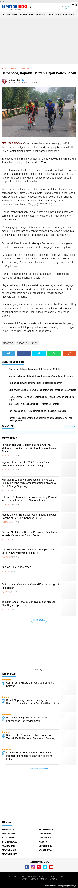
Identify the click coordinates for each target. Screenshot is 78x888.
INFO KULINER (8, 837)
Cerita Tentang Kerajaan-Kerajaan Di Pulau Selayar (30, 684)
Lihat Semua (39, 620)
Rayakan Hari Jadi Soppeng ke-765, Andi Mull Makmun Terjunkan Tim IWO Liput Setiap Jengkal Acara (29, 448)
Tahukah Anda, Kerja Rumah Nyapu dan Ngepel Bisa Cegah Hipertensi (28, 603)
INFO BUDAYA (45, 833)
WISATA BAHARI (9, 850)
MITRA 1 (25, 879)
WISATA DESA (45, 850)
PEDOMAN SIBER (35, 877)
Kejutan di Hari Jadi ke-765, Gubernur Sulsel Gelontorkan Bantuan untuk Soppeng (26, 464)
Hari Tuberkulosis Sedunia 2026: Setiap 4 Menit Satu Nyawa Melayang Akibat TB (28, 551)
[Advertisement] (39, 41)
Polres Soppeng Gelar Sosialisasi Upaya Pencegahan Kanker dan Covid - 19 (28, 719)
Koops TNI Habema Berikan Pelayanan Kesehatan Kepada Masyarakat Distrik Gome (30, 534)
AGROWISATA (68, 15)
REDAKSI (22, 877)
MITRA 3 (43, 879)
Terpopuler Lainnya (39, 769)
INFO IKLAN (11, 877)
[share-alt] (8, 353)
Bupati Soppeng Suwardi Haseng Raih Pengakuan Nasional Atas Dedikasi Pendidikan (32, 702)
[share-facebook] (23, 353)
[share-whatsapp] (54, 353)
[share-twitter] (39, 353)
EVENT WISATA (8, 833)
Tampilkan (70, 427)
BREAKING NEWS (27, 15)
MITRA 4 (53, 879)
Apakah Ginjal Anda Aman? (17, 567)
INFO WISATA (41, 15)
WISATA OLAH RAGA (22, 68)
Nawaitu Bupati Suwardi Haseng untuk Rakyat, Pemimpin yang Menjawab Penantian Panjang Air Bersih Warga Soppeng (29, 483)
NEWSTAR (9, 68)
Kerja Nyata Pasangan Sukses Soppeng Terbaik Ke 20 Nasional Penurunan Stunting (30, 737)
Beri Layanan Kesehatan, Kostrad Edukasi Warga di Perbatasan (30, 586)
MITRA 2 (34, 879)
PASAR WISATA (55, 15)
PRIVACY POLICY (65, 877)
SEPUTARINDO (12, 15)
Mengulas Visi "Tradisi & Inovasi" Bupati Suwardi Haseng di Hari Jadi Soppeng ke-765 (29, 516)
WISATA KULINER (9, 854)
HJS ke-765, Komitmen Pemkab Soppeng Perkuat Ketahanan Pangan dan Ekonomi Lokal (29, 499)
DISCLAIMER (50, 877)
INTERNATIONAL (9, 842)
